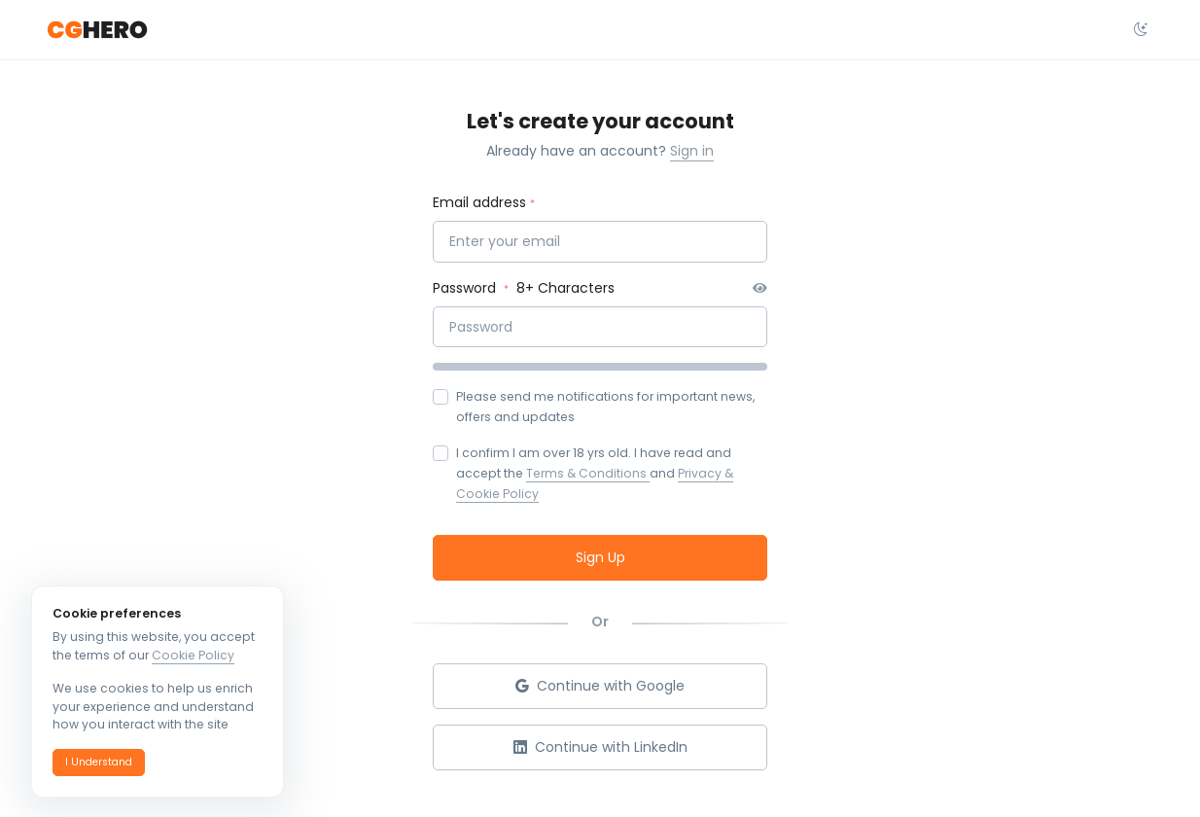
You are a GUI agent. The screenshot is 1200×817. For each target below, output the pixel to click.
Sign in (692, 150)
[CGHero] (97, 30)
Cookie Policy (193, 655)
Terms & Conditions (588, 473)
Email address (479, 202)
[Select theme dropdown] (1140, 30)
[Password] (600, 327)
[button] (99, 762)
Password (466, 288)
